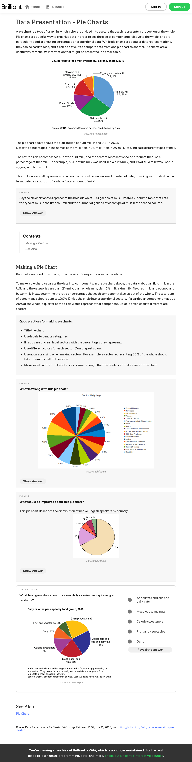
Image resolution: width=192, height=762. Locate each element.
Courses (55, 7)
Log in (156, 7)
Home (32, 7)
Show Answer (33, 213)
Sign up (180, 7)
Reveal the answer (150, 650)
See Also (31, 249)
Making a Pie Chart (37, 243)
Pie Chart (22, 714)
